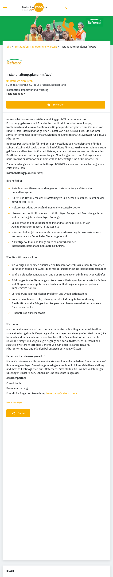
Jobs (8, 46)
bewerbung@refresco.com (61, 393)
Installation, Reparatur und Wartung (36, 46)
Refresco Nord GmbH (22, 81)
